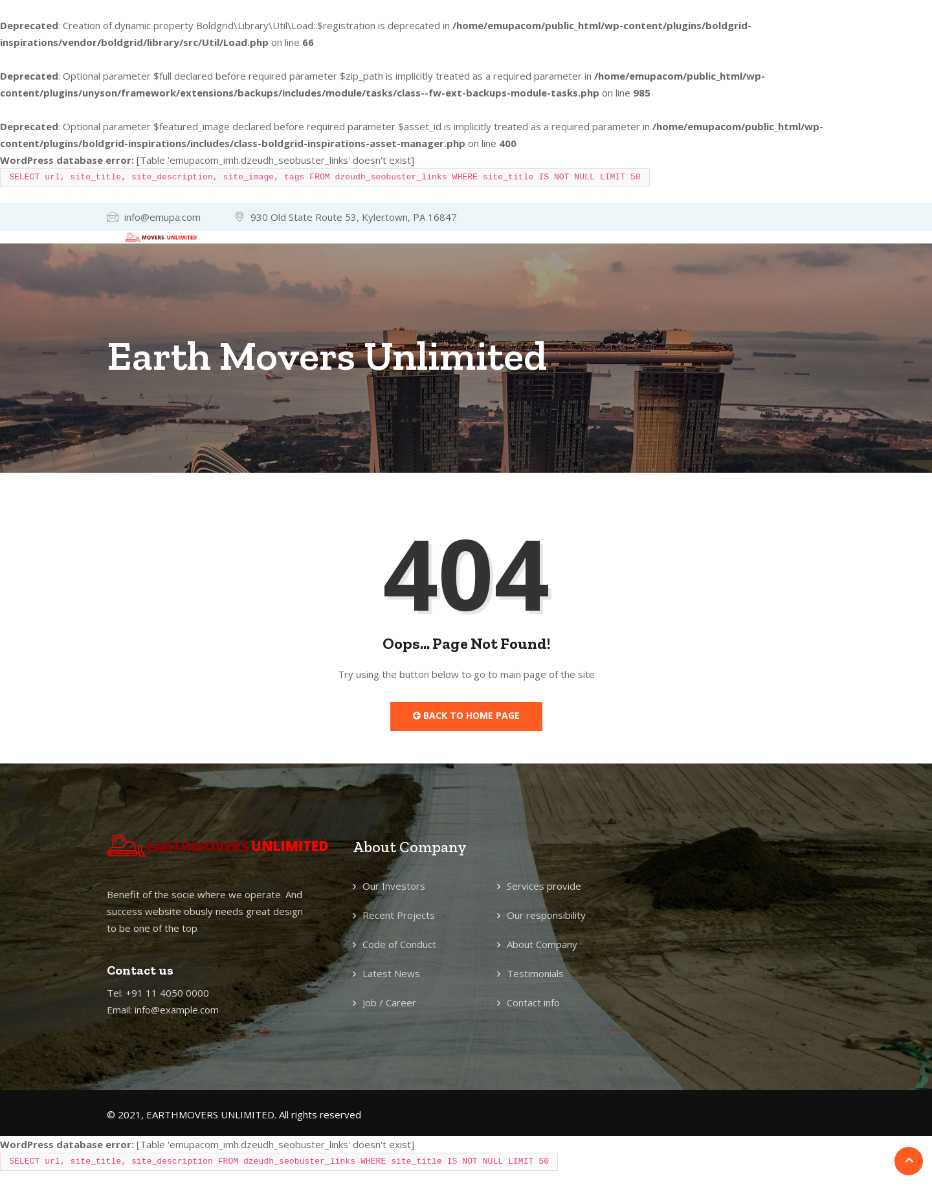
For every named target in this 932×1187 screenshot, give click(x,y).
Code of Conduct (399, 944)
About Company (542, 944)
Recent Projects (398, 915)
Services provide (544, 885)
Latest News (391, 973)
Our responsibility (546, 915)
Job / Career (389, 1002)
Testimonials (535, 973)
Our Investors (393, 885)
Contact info (533, 1002)
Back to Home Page (466, 715)
